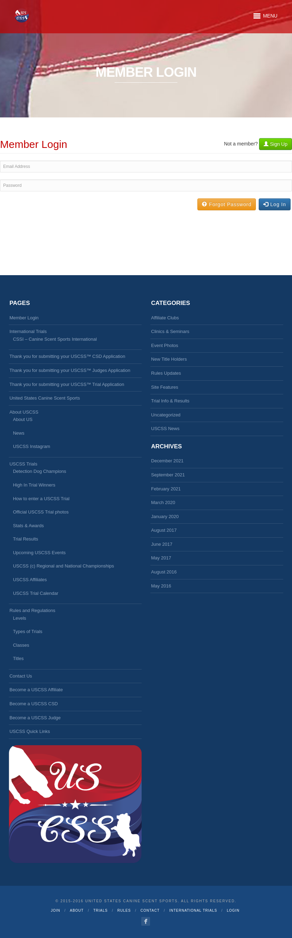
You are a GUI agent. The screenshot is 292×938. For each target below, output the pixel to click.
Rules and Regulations (32, 610)
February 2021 (166, 488)
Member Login (24, 317)
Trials (100, 910)
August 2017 (164, 530)
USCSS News (165, 428)
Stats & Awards (28, 525)
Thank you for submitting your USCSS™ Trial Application (66, 384)
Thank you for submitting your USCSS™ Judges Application (69, 370)
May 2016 (161, 586)
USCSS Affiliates (30, 579)
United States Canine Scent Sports (44, 398)
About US (23, 419)
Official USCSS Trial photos (41, 512)
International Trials (28, 331)
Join (55, 910)
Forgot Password (226, 204)
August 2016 (164, 572)
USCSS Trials (23, 464)
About (76, 910)
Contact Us (20, 676)
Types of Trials (27, 631)
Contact (150, 910)
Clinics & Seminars (170, 331)
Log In (274, 204)
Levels (19, 618)
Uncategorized (166, 414)
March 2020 (163, 502)
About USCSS (23, 412)
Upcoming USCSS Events (39, 552)
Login (233, 910)
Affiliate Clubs (165, 317)
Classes (21, 645)
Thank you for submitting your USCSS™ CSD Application (67, 356)
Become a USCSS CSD (33, 703)
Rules (124, 910)
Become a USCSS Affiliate (36, 689)
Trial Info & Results (170, 400)
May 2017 (161, 557)
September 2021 (168, 474)
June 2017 (161, 544)
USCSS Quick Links (29, 731)
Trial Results (25, 539)
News (19, 433)
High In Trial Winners (34, 485)
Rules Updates (166, 373)
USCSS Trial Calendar (35, 593)
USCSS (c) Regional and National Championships (63, 566)
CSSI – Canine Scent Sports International (55, 339)
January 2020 (165, 516)
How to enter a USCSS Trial (41, 498)
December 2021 (167, 460)
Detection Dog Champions (39, 471)
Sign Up (275, 144)
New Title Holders (169, 359)
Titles (18, 658)
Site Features (164, 387)
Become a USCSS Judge (35, 717)
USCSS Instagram (31, 446)
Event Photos (164, 345)
